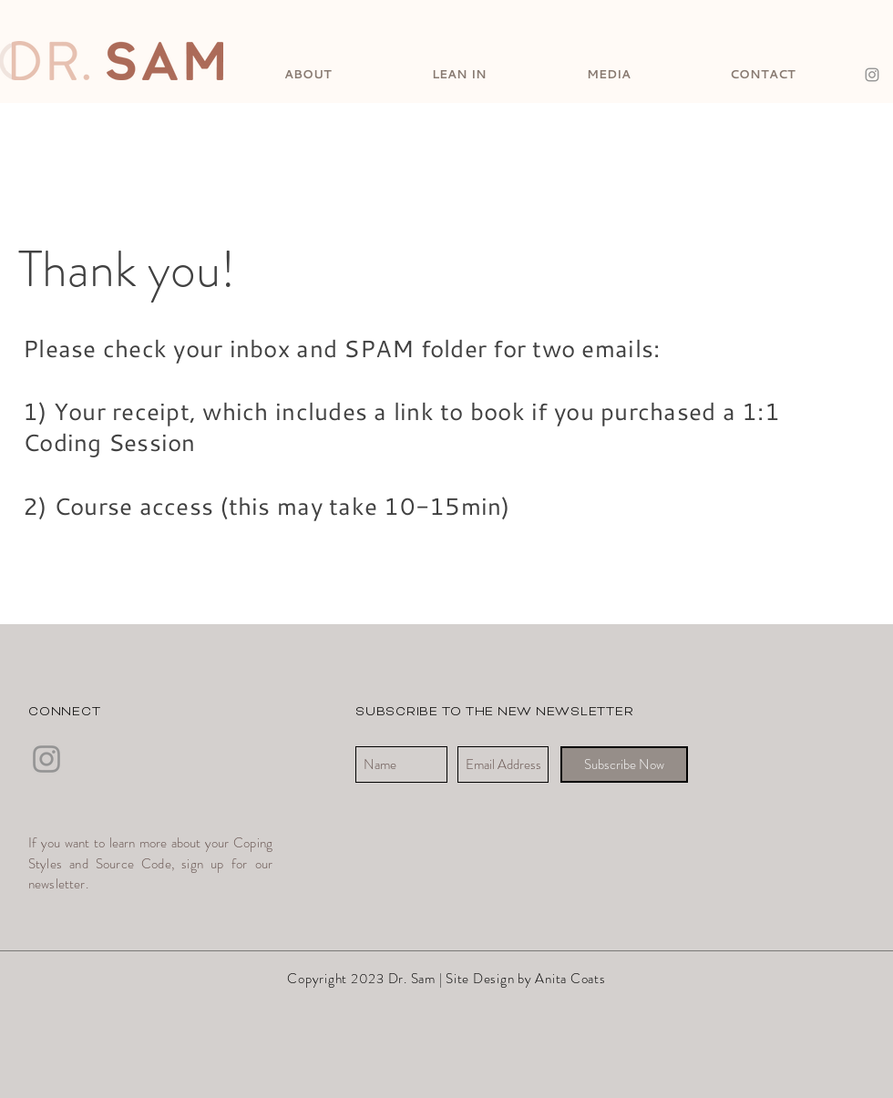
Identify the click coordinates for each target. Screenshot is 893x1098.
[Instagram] (872, 75)
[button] (308, 73)
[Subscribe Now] (624, 764)
